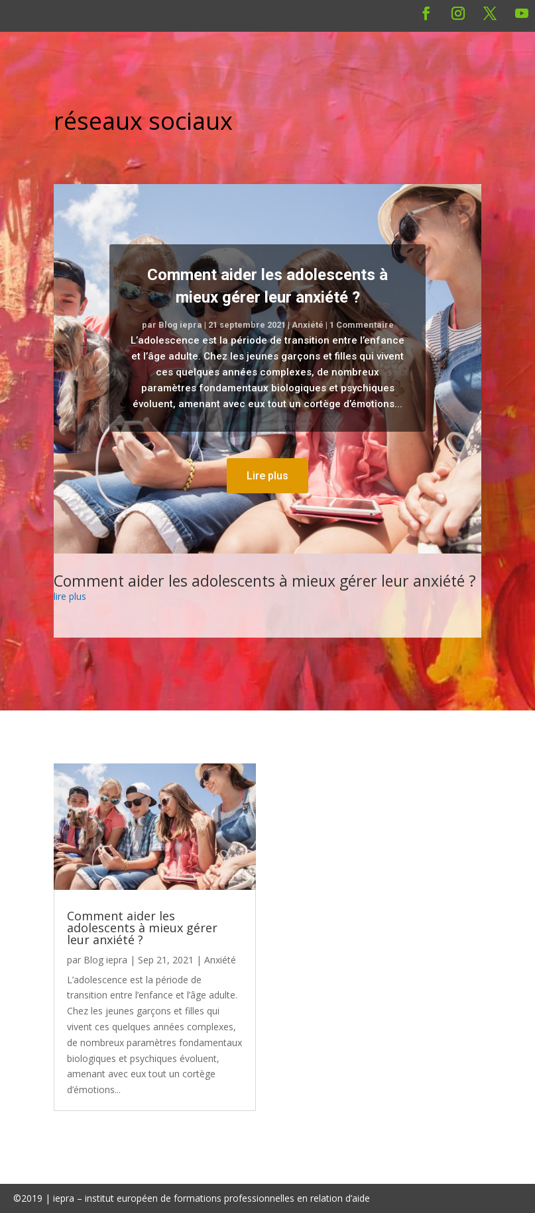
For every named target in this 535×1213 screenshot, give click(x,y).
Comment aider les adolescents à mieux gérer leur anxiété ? (265, 580)
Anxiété (308, 325)
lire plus (70, 596)
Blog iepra (180, 325)
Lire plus (267, 475)
